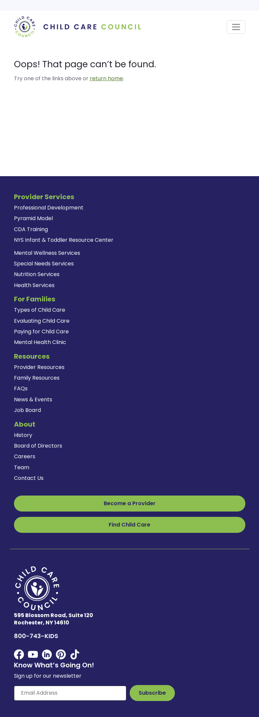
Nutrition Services (37, 274)
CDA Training (31, 229)
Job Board (27, 410)
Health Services (34, 285)
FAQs (21, 388)
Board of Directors (38, 446)
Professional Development (48, 207)
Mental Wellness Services (47, 253)
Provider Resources (39, 367)
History (23, 435)
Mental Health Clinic (40, 342)
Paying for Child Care (41, 331)
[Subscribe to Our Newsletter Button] (152, 693)
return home (106, 78)
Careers (24, 456)
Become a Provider (130, 503)
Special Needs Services (44, 263)
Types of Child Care (39, 310)
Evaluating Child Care (41, 321)
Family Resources (37, 378)
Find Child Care (129, 525)
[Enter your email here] (70, 693)
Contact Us (29, 478)
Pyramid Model (33, 218)
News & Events (33, 399)
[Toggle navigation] (236, 27)
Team (21, 467)
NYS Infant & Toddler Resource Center (63, 240)
